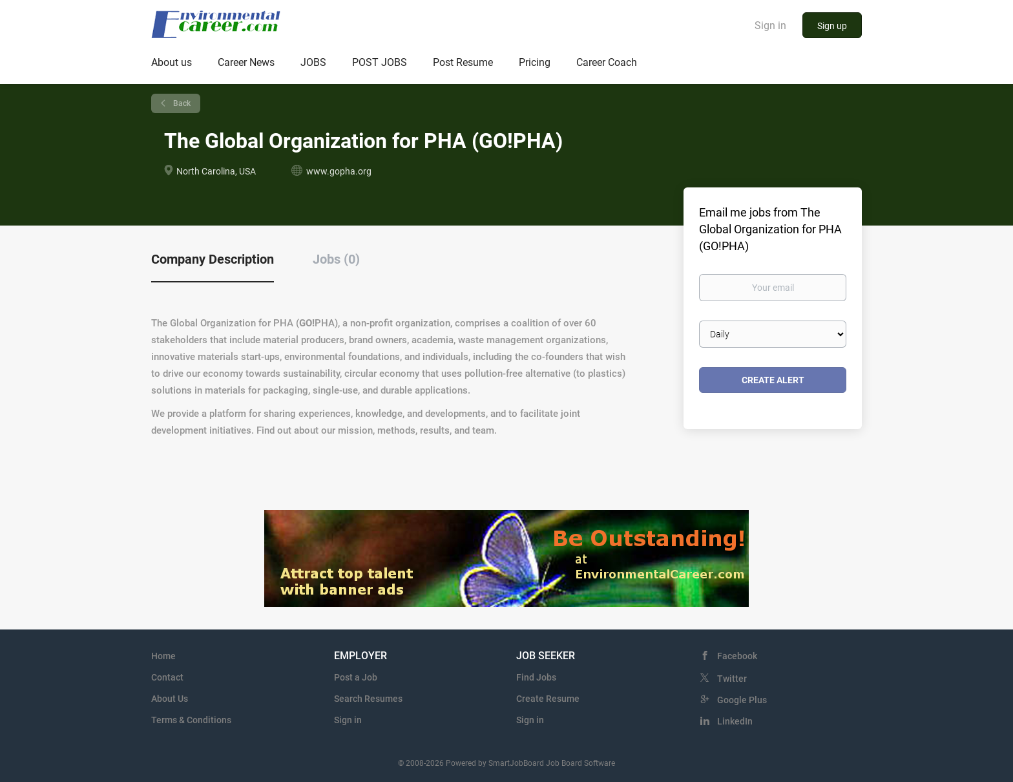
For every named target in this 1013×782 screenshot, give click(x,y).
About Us (169, 698)
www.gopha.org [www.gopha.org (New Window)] (338, 171)
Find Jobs (536, 677)
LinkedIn (735, 721)
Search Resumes (368, 698)
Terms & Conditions (191, 720)
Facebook (737, 656)
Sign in (770, 25)
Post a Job (355, 677)
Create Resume (548, 698)
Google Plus (742, 700)
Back (181, 103)
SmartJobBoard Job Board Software (551, 763)
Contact (167, 677)
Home (163, 656)
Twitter (732, 678)
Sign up (832, 26)
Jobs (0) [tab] (336, 259)
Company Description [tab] (212, 259)
